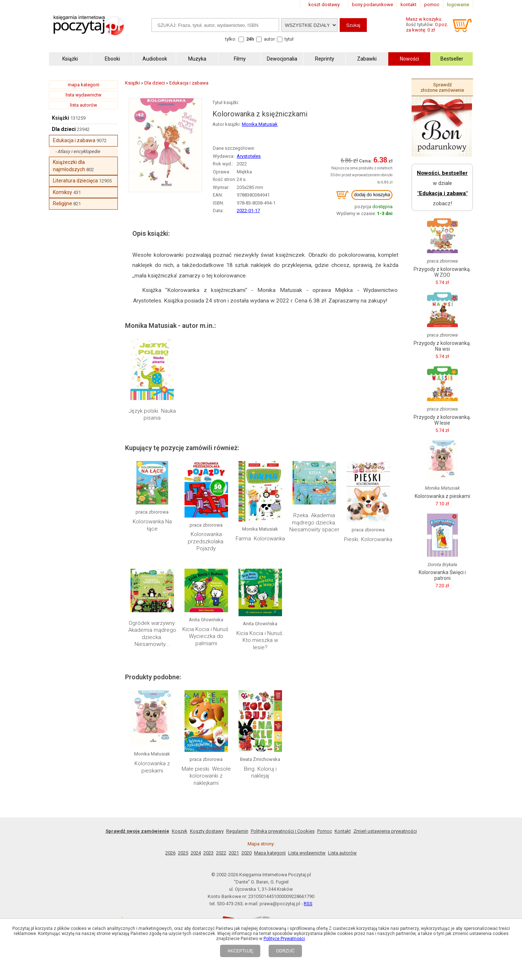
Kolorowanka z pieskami (152, 767)
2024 (196, 853)
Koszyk (179, 831)
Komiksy (62, 192)
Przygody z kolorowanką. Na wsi (442, 346)
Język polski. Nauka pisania (152, 414)
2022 (221, 853)
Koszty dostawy (207, 831)
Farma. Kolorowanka (260, 538)
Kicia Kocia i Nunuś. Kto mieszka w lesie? (260, 640)
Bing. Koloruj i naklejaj (260, 772)
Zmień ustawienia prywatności (385, 831)
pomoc (431, 4)
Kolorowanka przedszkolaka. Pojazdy (206, 541)
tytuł (289, 39)
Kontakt (343, 831)
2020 (246, 853)
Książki (60, 118)
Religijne (62, 203)
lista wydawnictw (84, 95)
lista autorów (83, 105)
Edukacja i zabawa (74, 140)
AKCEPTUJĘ (240, 950)
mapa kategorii (83, 84)
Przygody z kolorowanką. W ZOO (442, 272)
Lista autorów (342, 853)
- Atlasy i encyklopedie (77, 151)
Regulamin (237, 831)
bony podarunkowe (372, 4)
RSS (308, 903)
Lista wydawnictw (307, 853)
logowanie (458, 4)
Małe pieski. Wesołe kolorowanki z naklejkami (206, 776)
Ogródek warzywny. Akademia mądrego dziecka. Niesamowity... (152, 634)
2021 (234, 853)
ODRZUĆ (285, 950)
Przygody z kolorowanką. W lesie (442, 420)
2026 (170, 853)
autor (269, 39)
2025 (183, 853)
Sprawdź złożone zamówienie (442, 87)
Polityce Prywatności (284, 938)
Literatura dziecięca (75, 181)
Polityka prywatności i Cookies (283, 831)
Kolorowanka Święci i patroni (442, 575)
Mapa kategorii (270, 853)
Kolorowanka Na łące (152, 525)
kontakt (409, 4)
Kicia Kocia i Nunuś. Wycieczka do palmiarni (206, 636)
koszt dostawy (324, 4)
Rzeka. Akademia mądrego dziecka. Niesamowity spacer (314, 522)
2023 (208, 853)
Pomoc (324, 831)
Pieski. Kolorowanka (368, 539)
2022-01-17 (248, 210)
